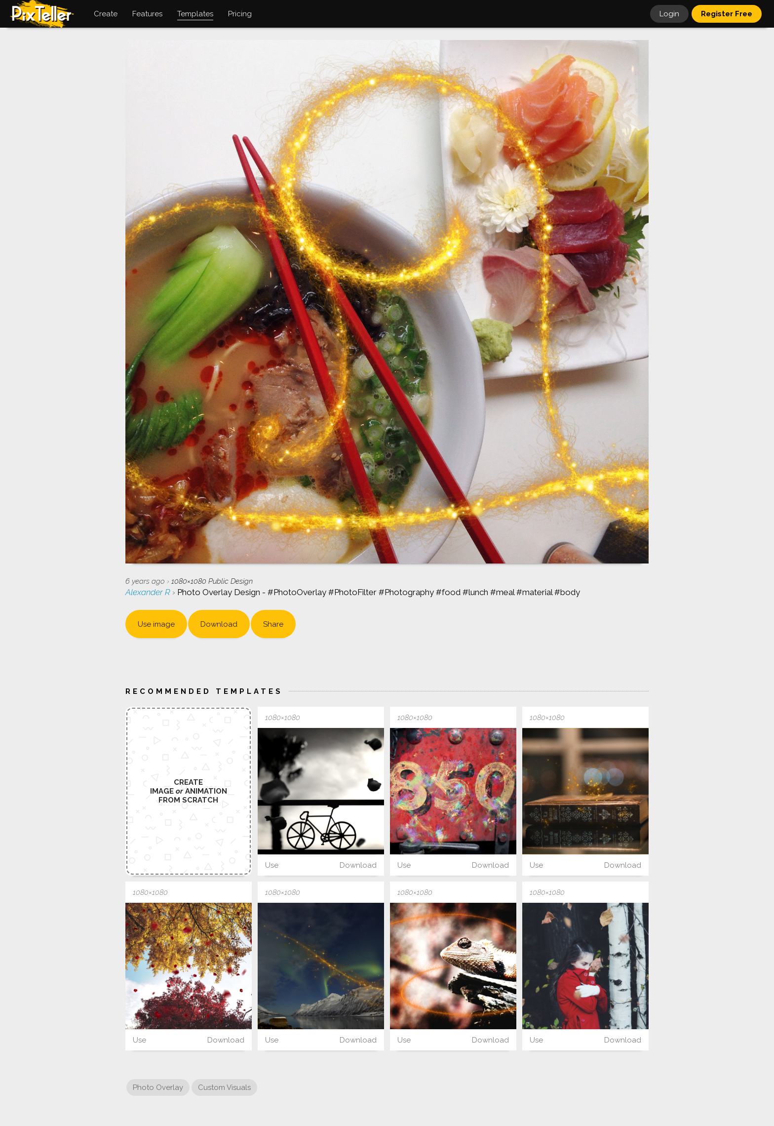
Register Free (726, 13)
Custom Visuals (224, 1087)
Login (669, 13)
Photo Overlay (158, 1087)
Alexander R (148, 592)
